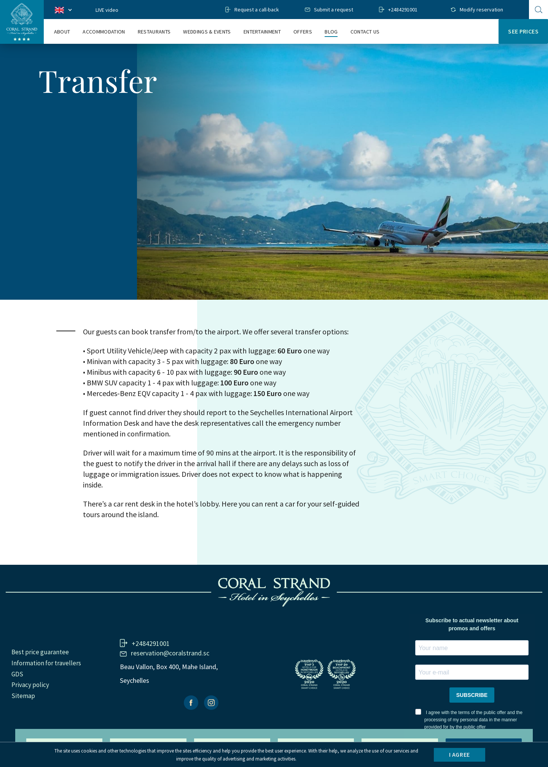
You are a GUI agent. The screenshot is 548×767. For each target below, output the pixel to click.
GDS (17, 674)
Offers (302, 32)
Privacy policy (30, 685)
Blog (331, 32)
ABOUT (62, 32)
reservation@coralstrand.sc (170, 653)
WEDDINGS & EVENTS (207, 32)
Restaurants (154, 32)
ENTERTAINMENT (262, 32)
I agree (459, 754)
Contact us (365, 32)
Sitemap (23, 696)
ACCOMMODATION (104, 32)
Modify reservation (481, 9)
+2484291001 (402, 9)
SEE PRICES (523, 31)
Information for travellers (46, 663)
